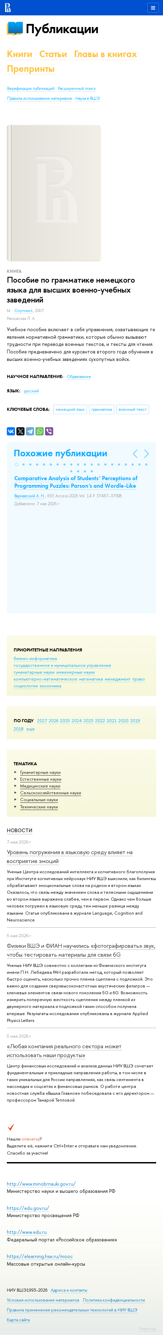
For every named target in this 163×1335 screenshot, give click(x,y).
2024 (77, 720)
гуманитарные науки (34, 672)
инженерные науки (75, 672)
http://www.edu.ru (27, 1232)
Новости (19, 830)
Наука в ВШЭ (87, 98)
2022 (100, 720)
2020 (123, 720)
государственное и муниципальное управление (62, 665)
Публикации (62, 28)
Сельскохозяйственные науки (50, 793)
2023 (88, 720)
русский (31, 391)
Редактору (147, 1328)
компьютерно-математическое (45, 679)
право (138, 679)
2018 (19, 729)
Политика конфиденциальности (114, 1300)
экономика (50, 686)
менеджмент (118, 679)
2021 (112, 720)
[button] (16, 464)
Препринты (31, 69)
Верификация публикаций (31, 88)
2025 (65, 720)
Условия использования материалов (43, 1300)
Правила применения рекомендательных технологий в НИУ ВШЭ (72, 1310)
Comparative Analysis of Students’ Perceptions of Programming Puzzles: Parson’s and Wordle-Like (75, 481)
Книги (19, 54)
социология (26, 686)
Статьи (53, 54)
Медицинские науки (40, 786)
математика (91, 679)
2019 (135, 720)
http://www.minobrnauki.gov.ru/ (41, 1184)
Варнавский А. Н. (29, 496)
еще (30, 729)
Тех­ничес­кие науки (39, 807)
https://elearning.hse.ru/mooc (40, 1256)
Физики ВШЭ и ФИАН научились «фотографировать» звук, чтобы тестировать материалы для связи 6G (81, 950)
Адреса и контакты (69, 1290)
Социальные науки (39, 799)
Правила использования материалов (39, 98)
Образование (79, 376)
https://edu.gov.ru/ (28, 1208)
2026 (53, 720)
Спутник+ (23, 310)
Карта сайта (18, 1320)
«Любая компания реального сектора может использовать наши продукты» (64, 1050)
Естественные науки (40, 779)
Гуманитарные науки (40, 772)
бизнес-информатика (35, 658)
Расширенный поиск (77, 88)
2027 (42, 720)
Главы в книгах (105, 54)
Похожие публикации (60, 453)
